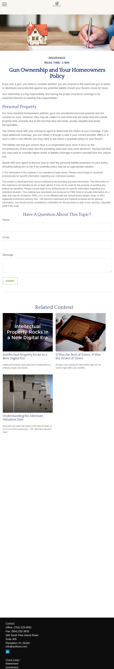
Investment (12, 667)
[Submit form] (10, 281)
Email (6, 237)
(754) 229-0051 (23, 627)
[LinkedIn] (8, 652)
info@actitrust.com (16, 646)
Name (6, 219)
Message (8, 254)
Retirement (12, 663)
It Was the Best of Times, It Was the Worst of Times (78, 356)
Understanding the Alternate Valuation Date (23, 417)
